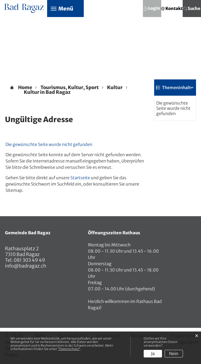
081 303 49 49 (29, 260)
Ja (153, 353)
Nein (173, 353)
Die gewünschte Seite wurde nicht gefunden (173, 108)
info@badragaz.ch (25, 266)
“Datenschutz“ (69, 349)
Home (25, 87)
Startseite (80, 177)
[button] (70, 87)
